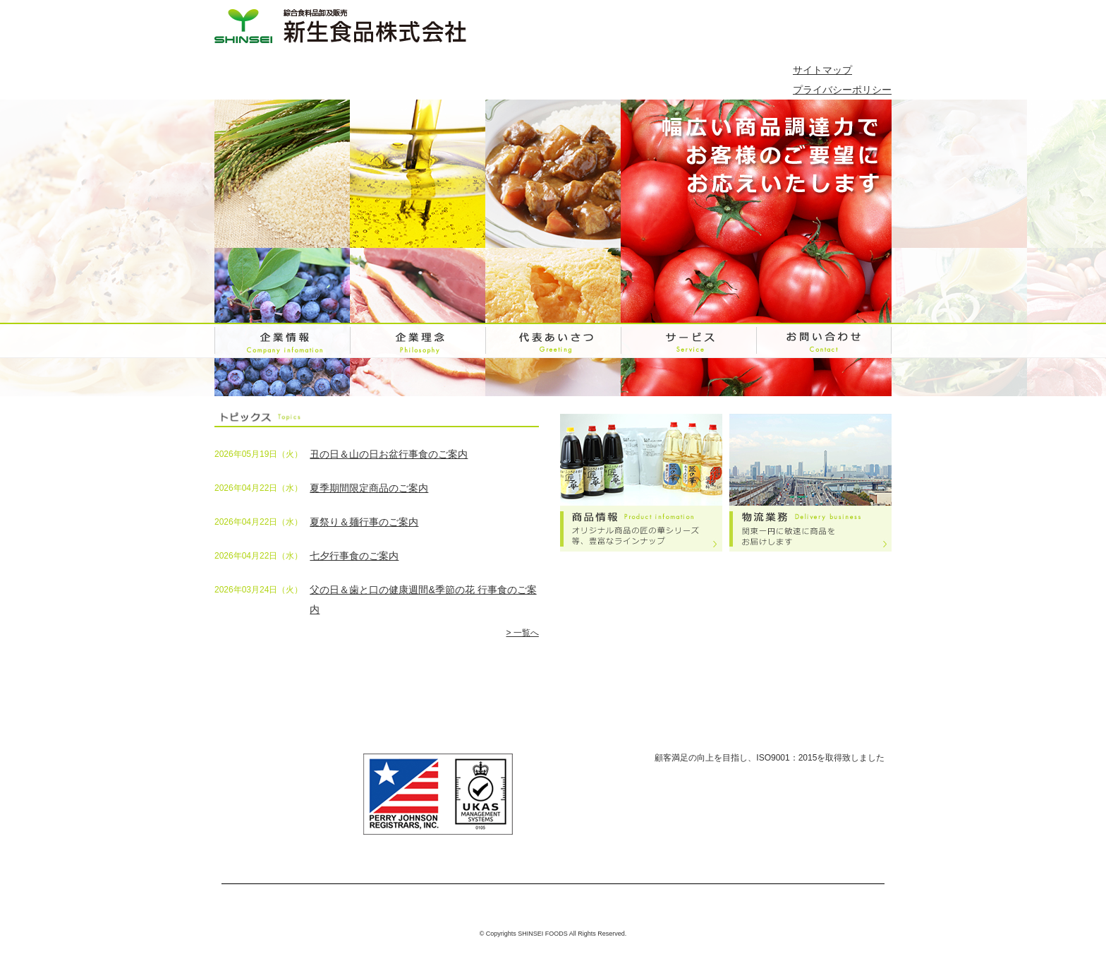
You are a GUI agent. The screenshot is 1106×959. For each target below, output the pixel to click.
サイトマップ (822, 70)
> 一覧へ (522, 633)
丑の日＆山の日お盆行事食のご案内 (389, 454)
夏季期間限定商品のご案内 (369, 488)
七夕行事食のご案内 (354, 555)
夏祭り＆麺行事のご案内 (364, 522)
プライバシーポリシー (842, 89)
